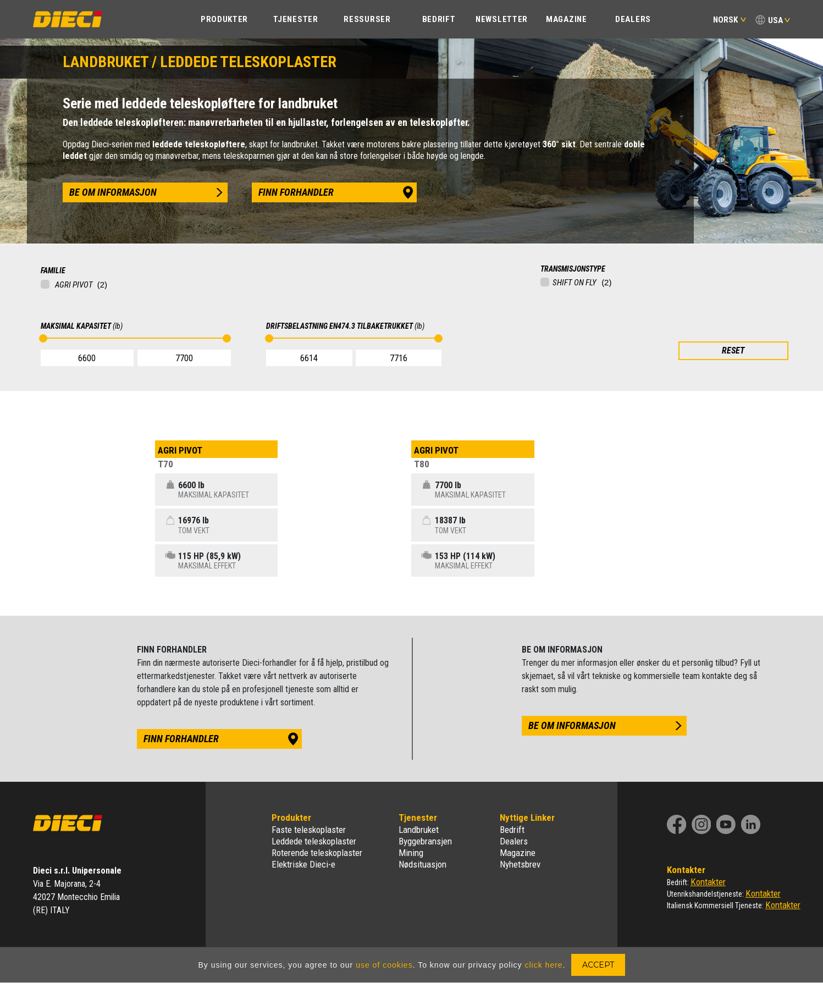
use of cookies (384, 964)
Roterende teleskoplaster (317, 852)
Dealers (633, 19)
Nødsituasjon (422, 864)
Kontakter (708, 881)
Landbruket (419, 829)
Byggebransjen (425, 841)
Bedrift (512, 829)
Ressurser (367, 19)
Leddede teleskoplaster (314, 841)
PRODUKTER (224, 19)
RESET (733, 350)
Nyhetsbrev (520, 864)
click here (543, 964)
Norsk (729, 20)
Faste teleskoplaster (309, 829)
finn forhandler (296, 192)
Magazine (566, 19)
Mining (411, 852)
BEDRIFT (439, 19)
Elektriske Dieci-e (303, 864)
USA (775, 20)
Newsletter (502, 19)
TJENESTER (295, 19)
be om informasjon (113, 192)
